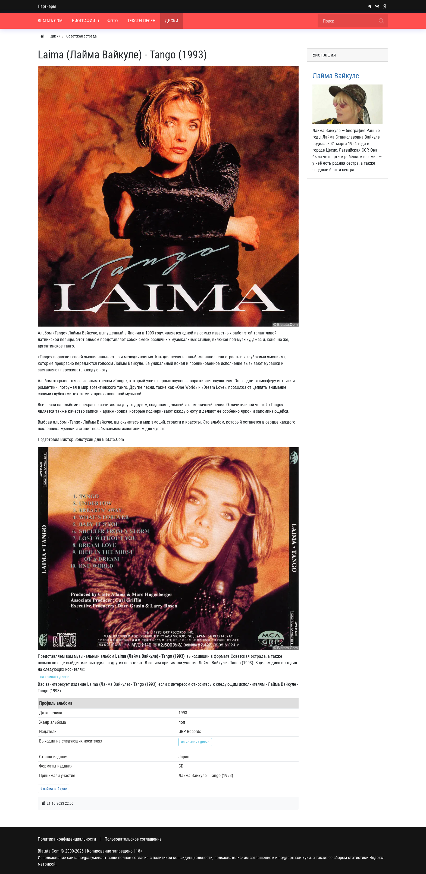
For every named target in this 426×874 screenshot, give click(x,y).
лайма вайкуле (55, 789)
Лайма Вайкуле (335, 75)
